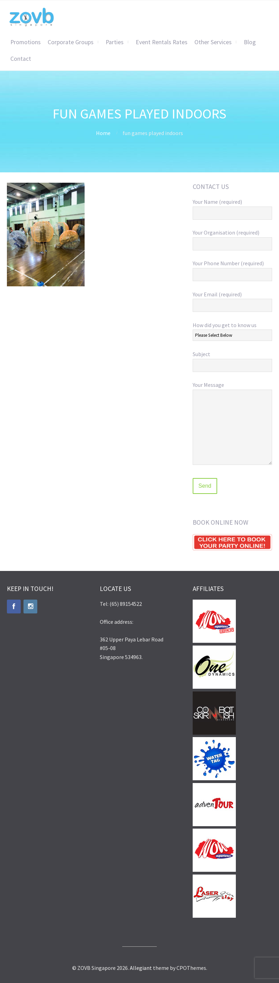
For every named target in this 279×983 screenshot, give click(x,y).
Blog (250, 42)
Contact (20, 59)
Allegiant (141, 967)
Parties (115, 42)
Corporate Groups (71, 42)
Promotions (25, 42)
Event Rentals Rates (161, 42)
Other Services (213, 42)
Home (103, 133)
